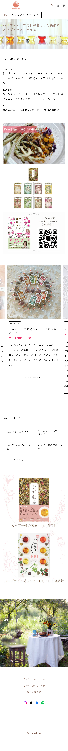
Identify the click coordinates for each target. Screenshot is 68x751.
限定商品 (18, 460)
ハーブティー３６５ (18, 432)
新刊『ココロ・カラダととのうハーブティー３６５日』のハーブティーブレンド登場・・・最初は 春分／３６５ (34, 78)
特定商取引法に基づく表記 (34, 685)
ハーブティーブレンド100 (17, 446)
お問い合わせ (34, 692)
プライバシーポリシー (34, 679)
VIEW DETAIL (34, 377)
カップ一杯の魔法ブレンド (50, 446)
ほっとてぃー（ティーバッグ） (50, 432)
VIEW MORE (17, 643)
